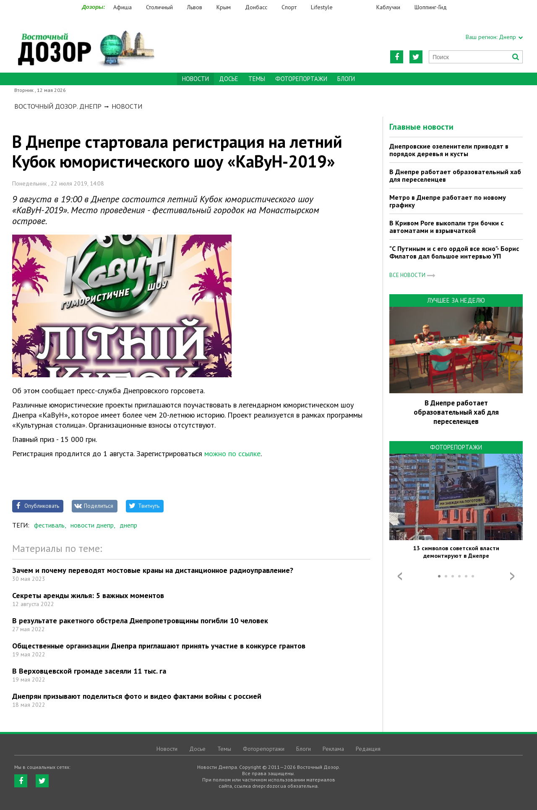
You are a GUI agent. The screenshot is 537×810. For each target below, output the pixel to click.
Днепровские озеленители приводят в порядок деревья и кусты (448, 150)
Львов (194, 7)
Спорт (289, 7)
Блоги (346, 79)
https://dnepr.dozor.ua (85, 43)
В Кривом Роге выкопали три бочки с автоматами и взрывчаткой (446, 227)
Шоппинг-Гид (430, 7)
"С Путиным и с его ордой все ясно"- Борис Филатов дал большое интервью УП (454, 252)
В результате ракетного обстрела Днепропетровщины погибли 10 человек (140, 620)
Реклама (333, 749)
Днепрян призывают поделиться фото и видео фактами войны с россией (136, 696)
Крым (223, 7)
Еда (358, 7)
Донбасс (256, 7)
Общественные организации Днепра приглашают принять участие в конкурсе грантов (158, 646)
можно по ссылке (231, 453)
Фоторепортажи (301, 79)
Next (512, 576)
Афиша (122, 7)
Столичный (159, 7)
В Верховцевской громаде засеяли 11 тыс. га (89, 671)
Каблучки (388, 7)
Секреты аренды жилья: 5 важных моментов (88, 595)
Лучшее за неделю (456, 300)
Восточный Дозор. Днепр (58, 106)
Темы (256, 79)
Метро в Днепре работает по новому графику (447, 201)
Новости (127, 106)
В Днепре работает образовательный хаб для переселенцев (455, 175)
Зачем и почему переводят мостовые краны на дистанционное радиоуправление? (152, 570)
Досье (228, 79)
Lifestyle (322, 7)
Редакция (368, 749)
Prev (400, 576)
